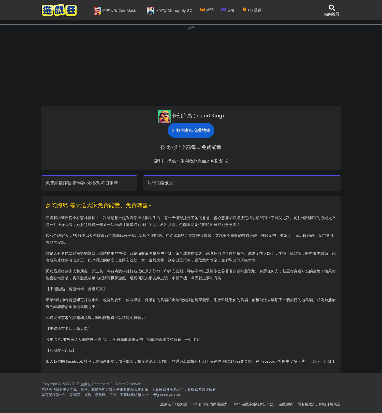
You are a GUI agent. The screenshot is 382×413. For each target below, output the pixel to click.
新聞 (207, 9)
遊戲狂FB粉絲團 (173, 404)
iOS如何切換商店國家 (210, 404)
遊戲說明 (285, 404)
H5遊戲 (251, 9)
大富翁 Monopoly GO (170, 11)
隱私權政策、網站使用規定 (319, 404)
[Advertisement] (191, 66)
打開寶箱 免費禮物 (191, 130)
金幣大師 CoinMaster (116, 11)
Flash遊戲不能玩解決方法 (253, 404)
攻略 (228, 9)
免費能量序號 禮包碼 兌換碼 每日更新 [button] (85, 183)
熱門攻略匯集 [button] (163, 183)
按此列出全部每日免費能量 (191, 147)
